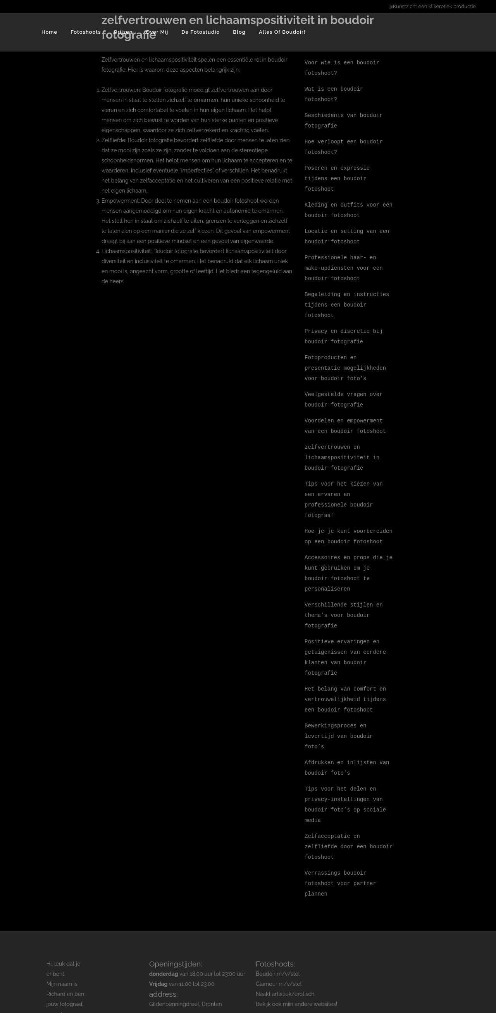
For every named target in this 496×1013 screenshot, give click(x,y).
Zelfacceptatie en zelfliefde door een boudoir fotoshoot (349, 822)
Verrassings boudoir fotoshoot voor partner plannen (340, 857)
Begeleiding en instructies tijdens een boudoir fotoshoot (347, 297)
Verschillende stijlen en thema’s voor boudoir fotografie (344, 598)
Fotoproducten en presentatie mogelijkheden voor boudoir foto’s (345, 358)
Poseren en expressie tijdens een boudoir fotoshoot (337, 174)
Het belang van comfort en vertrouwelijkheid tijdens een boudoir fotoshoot (345, 679)
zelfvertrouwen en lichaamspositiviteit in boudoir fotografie (342, 445)
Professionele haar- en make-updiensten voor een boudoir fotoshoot (344, 261)
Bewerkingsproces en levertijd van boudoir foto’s (339, 715)
